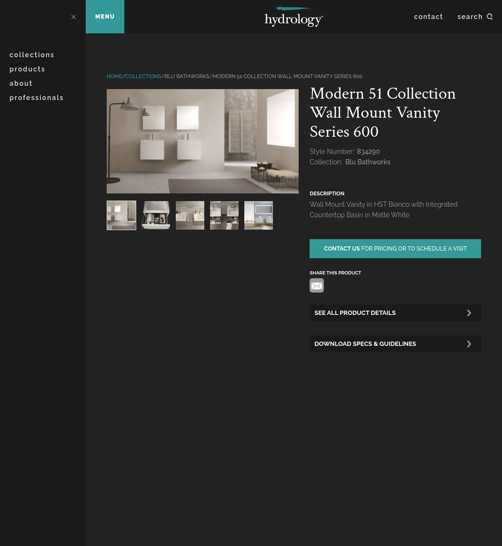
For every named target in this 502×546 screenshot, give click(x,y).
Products (28, 69)
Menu (105, 16)
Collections (32, 55)
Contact (428, 16)
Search (470, 16)
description (327, 194)
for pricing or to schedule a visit (395, 248)
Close (73, 16)
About (21, 83)
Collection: (327, 162)
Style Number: (332, 151)
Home (114, 76)
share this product (335, 272)
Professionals (37, 97)
